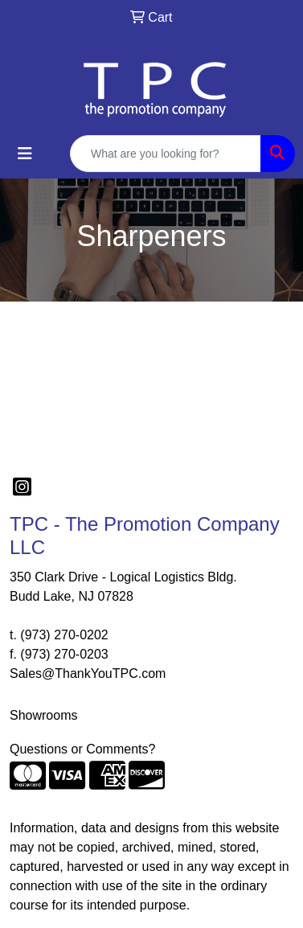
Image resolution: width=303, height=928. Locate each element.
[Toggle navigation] (25, 153)
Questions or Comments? (82, 749)
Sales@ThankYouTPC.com (88, 673)
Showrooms (43, 715)
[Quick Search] (165, 153)
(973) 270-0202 (64, 635)
